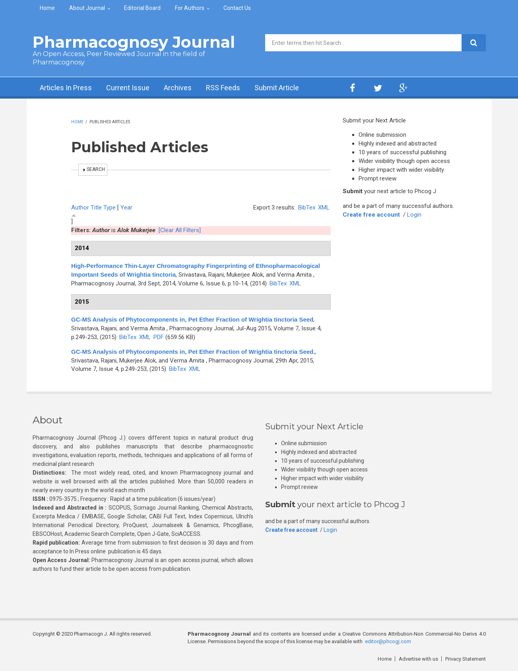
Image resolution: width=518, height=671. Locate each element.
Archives (178, 87)
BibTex (306, 207)
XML (324, 207)
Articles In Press (66, 87)
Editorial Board (142, 8)
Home (47, 8)
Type (109, 207)
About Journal (87, 8)
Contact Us (237, 8)
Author (80, 207)
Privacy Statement (465, 658)
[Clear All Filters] (180, 230)
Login (414, 214)
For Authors (189, 8)
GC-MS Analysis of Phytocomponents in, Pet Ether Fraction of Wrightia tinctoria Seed (192, 319)
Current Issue (127, 87)
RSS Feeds (223, 87)
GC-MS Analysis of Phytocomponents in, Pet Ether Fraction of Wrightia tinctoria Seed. (193, 351)
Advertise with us (418, 658)
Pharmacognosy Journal (134, 42)
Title (96, 207)
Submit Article (276, 87)
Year (126, 207)
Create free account (371, 214)
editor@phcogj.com (388, 641)
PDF (158, 337)
